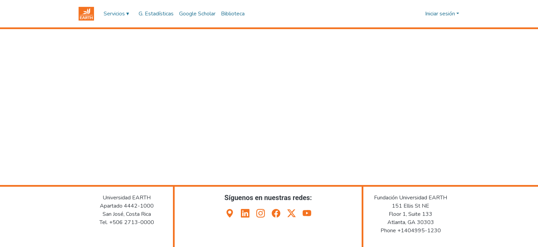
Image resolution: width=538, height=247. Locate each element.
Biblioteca (233, 13)
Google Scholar (197, 13)
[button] (86, 14)
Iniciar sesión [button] (440, 13)
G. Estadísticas (156, 13)
